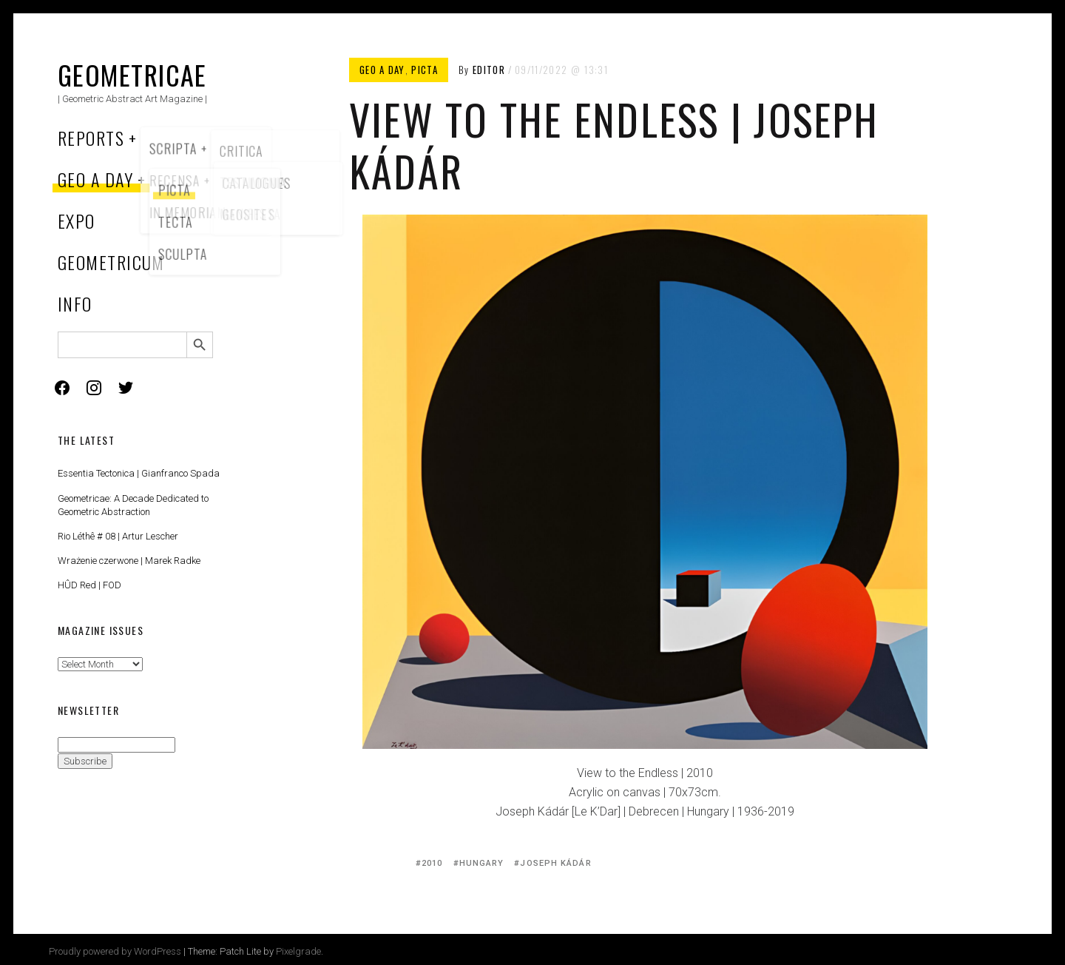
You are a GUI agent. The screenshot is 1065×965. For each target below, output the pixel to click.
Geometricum (111, 262)
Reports (91, 137)
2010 (432, 863)
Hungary (481, 863)
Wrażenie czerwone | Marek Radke (129, 560)
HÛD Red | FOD (89, 585)
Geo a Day (95, 179)
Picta (424, 69)
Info (75, 303)
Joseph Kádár (555, 863)
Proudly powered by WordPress (115, 951)
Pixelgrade (298, 951)
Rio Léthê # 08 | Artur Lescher (118, 536)
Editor (489, 69)
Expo (76, 220)
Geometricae (132, 74)
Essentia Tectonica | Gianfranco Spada (139, 473)
